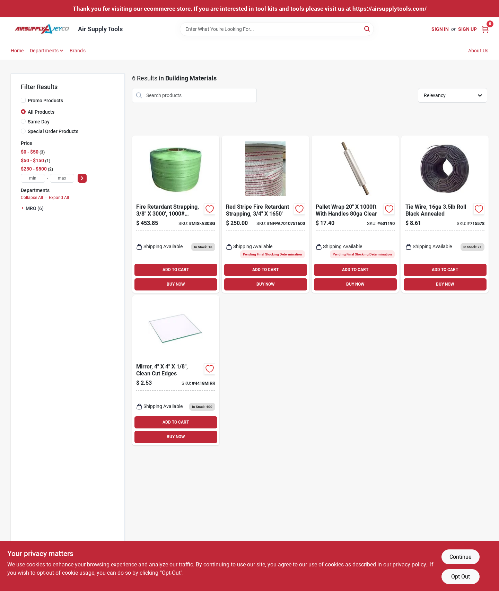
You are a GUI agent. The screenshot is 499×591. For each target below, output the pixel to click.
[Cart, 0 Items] (485, 29)
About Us (478, 50)
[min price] (33, 178)
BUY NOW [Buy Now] (176, 284)
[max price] (62, 178)
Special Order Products (53, 131)
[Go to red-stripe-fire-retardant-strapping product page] (265, 214)
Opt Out (460, 576)
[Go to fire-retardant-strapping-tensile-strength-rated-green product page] (175, 214)
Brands (78, 50)
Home (17, 50)
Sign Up (467, 29)
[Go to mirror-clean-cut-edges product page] (175, 370)
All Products (41, 112)
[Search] (367, 28)
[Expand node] (23, 208)
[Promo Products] (23, 100)
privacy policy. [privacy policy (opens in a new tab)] (410, 564)
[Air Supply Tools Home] (42, 29)
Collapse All (32, 197)
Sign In (440, 29)
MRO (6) (35, 208)
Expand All (59, 197)
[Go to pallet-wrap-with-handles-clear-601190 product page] (355, 214)
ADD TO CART (176, 269)
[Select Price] (82, 178)
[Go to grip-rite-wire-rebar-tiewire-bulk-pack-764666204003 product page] (445, 214)
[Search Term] (277, 29)
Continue (460, 557)
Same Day (39, 121)
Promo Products (45, 100)
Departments (44, 50)
